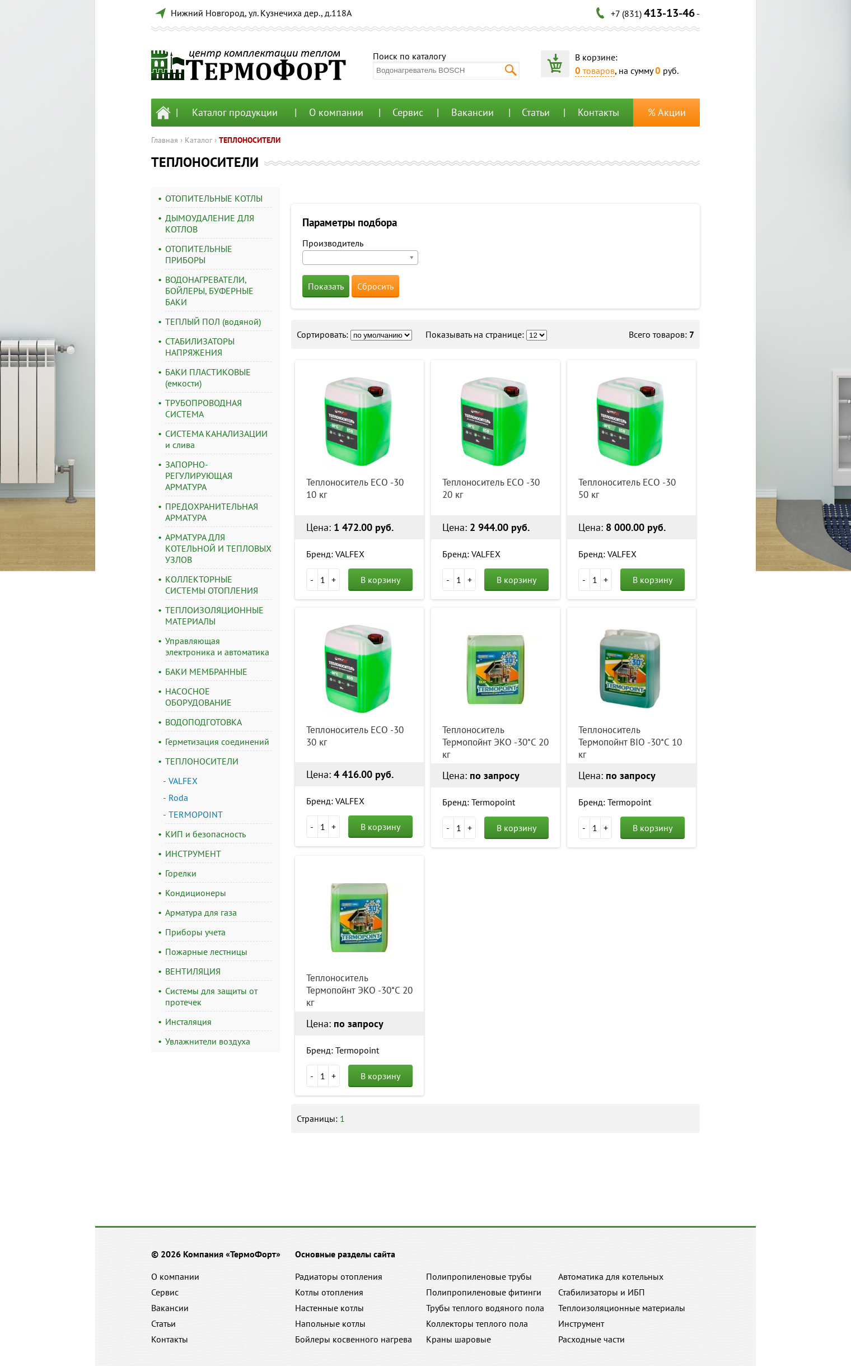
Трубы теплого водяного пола (485, 1307)
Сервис (407, 112)
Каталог (198, 140)
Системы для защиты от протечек (211, 996)
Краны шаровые (458, 1339)
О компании (336, 112)
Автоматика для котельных (610, 1276)
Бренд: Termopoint (478, 802)
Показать (326, 286)
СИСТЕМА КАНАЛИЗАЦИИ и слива (216, 439)
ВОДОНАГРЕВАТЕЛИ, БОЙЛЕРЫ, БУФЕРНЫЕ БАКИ (209, 290)
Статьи (536, 112)
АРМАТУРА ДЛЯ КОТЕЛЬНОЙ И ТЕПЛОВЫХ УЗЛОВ (218, 548)
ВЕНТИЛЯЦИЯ (193, 971)
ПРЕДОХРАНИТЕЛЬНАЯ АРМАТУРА (211, 512)
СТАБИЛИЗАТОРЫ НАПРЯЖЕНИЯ (200, 346)
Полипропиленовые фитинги (483, 1292)
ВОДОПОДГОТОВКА (203, 722)
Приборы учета (195, 932)
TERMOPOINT (196, 814)
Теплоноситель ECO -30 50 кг (627, 488)
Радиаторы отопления (338, 1276)
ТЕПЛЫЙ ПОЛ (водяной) (213, 321)
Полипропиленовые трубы (479, 1276)
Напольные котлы (330, 1323)
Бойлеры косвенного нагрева (353, 1339)
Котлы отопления (329, 1292)
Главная (164, 140)
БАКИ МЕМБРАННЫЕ (206, 671)
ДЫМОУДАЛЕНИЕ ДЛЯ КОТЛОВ (209, 223)
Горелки (181, 873)
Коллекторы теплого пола (477, 1323)
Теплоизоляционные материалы (621, 1307)
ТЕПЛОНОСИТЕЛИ (249, 140)
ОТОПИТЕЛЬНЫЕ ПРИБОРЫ (198, 254)
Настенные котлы (329, 1307)
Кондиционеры (195, 892)
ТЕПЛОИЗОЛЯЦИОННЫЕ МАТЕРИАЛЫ (214, 615)
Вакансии (472, 112)
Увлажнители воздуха (207, 1041)
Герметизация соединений (217, 741)
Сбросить (375, 286)
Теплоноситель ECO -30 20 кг (491, 488)
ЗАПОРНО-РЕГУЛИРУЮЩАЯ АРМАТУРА (198, 475)
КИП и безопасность (205, 834)
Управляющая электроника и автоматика (217, 646)
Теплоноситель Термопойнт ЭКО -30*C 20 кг (495, 742)
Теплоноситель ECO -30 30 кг (355, 736)
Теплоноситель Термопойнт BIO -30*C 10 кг (630, 742)
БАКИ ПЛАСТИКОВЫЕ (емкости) (208, 377)
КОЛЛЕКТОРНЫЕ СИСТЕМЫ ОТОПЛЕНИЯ (211, 585)
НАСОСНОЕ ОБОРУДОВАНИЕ (198, 697)
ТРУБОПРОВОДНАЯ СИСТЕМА (203, 408)
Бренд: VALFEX (335, 554)
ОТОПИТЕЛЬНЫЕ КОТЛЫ (214, 198)
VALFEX (183, 780)
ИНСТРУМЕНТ (193, 853)
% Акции (667, 112)
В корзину (380, 579)
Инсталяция (188, 1021)
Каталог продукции (235, 112)
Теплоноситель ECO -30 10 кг (355, 488)
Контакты (598, 112)
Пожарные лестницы (206, 951)
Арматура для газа (201, 912)
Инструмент (581, 1323)
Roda (178, 797)
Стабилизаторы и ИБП (601, 1292)
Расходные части (591, 1339)
